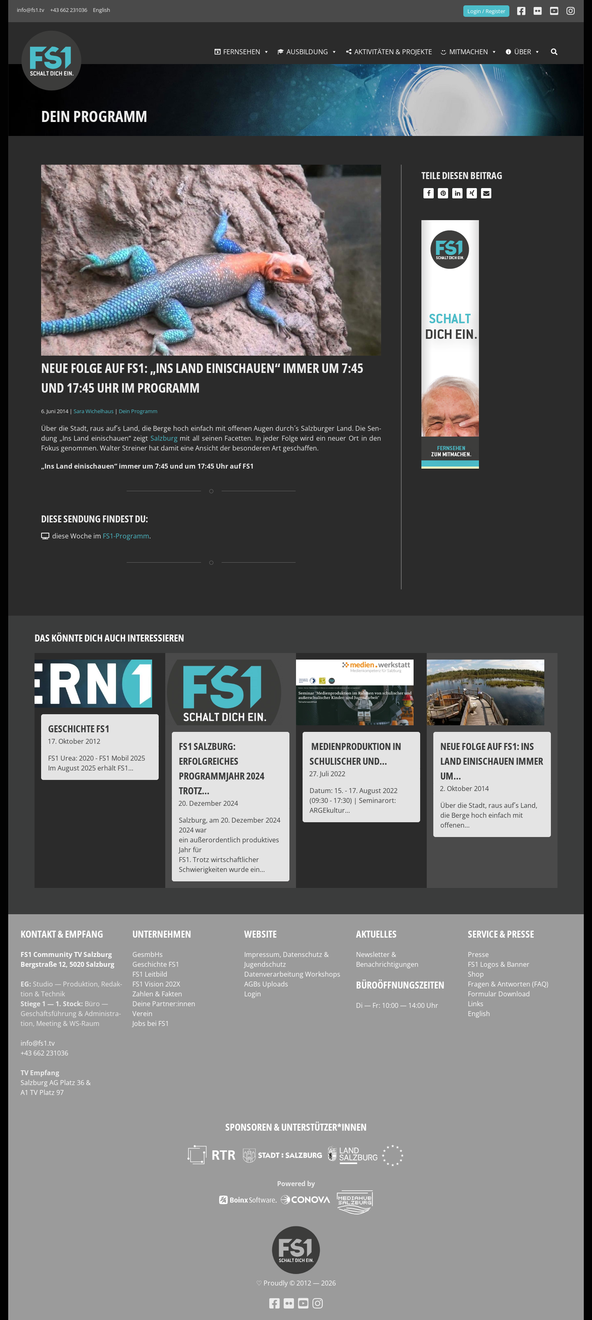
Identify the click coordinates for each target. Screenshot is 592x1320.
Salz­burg (164, 438)
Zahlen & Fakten (157, 993)
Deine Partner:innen (163, 1003)
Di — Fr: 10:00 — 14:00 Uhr (397, 1005)
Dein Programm (138, 411)
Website (260, 934)
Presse (478, 954)
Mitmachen (468, 51)
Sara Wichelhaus (93, 411)
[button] (428, 193)
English (101, 10)
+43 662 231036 (68, 10)
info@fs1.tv (30, 10)
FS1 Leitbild (149, 974)
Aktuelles (376, 934)
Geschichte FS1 (155, 964)
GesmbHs (147, 954)
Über (522, 51)
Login (252, 993)
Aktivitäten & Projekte (393, 51)
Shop (476, 974)
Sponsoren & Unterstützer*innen (296, 1127)
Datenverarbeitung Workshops (292, 974)
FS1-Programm (126, 535)
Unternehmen (161, 934)
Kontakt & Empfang (62, 934)
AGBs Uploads (266, 984)
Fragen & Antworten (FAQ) (508, 984)
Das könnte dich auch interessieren (109, 637)
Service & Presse (501, 934)
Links (475, 1003)
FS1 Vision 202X (156, 984)
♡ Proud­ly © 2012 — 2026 (296, 1283)
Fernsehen (241, 51)
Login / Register (486, 11)
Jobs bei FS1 (150, 1023)
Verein (142, 1013)
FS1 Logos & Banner (499, 964)
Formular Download (499, 993)
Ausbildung (307, 51)
